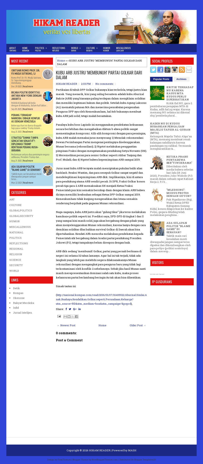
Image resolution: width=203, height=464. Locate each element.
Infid (16, 307)
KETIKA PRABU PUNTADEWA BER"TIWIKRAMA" (179, 160)
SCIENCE (15, 260)
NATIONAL (16, 232)
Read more (28, 86)
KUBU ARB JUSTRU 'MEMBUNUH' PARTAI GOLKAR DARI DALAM (99, 75)
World (77, 48)
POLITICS (15, 238)
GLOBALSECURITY (21, 216)
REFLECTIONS (18, 243)
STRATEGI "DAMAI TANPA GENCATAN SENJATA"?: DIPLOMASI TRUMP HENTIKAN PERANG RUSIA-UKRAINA (24, 144)
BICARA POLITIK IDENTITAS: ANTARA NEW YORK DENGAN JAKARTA (26, 95)
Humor (106, 49)
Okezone (19, 298)
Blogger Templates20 (145, 459)
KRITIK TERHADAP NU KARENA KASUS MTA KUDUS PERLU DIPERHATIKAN (179, 93)
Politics (42, 48)
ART (12, 199)
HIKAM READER (99, 450)
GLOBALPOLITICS (20, 210)
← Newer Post (66, 325)
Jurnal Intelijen (22, 312)
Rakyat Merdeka (23, 303)
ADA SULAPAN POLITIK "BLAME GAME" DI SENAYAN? (26, 168)
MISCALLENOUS (20, 227)
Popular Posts (161, 79)
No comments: (104, 84)
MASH (132, 450)
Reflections (58, 49)
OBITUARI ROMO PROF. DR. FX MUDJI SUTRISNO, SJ (25, 72)
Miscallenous (123, 49)
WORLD (14, 270)
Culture (93, 48)
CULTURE (15, 205)
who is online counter (154, 274)
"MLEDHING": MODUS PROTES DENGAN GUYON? (178, 193)
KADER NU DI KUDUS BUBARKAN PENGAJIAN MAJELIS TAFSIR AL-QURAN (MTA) (170, 128)
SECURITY (16, 265)
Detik (16, 288)
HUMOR (14, 221)
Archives (181, 79)
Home (25, 49)
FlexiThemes (64, 459)
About (12, 49)
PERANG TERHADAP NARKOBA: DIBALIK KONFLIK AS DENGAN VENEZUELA (25, 118)
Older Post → (138, 325)
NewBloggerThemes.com (105, 459)
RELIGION (15, 254)
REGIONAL (16, 248)
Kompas (18, 293)
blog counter (161, 274)
